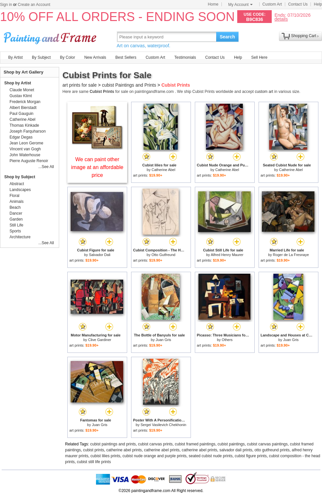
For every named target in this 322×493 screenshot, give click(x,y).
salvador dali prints (235, 450)
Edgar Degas (21, 137)
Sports (15, 231)
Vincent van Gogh (25, 149)
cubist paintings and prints (113, 444)
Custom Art (272, 4)
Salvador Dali (99, 255)
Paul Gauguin (22, 113)
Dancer (16, 213)
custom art (264, 91)
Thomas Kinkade (24, 125)
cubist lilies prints (105, 456)
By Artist (15, 57)
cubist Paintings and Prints (129, 85)
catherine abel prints (124, 450)
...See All (46, 166)
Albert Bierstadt (23, 107)
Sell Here (259, 57)
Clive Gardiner (99, 340)
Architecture (20, 237)
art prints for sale (79, 85)
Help (318, 4)
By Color (67, 57)
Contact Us (298, 4)
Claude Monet (22, 90)
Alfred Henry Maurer (227, 255)
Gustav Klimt (21, 96)
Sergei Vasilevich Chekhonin (163, 425)
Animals (17, 201)
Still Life (16, 225)
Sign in (6, 4)
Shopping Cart (303, 35)
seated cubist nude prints (210, 456)
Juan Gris (163, 340)
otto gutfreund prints (271, 450)
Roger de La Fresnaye (291, 255)
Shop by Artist (17, 83)
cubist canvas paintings (267, 444)
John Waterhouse (25, 155)
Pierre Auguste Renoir (29, 161)
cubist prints (93, 450)
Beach (15, 207)
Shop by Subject (19, 177)
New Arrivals (95, 57)
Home (213, 4)
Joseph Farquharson (28, 131)
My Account (240, 4)
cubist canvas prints (155, 444)
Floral (14, 195)
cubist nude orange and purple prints (155, 456)
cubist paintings (231, 444)
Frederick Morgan (25, 101)
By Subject (41, 57)
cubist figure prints (250, 456)
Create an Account (34, 4)
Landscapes (20, 189)
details (281, 19)
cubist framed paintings (195, 444)
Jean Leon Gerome (26, 143)
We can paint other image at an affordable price (97, 167)
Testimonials (185, 57)
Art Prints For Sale (51, 36)
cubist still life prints (94, 462)
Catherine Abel (163, 170)
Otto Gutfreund (163, 255)
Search (227, 36)
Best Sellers (125, 57)
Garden (16, 219)
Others (227, 340)
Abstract (17, 184)
